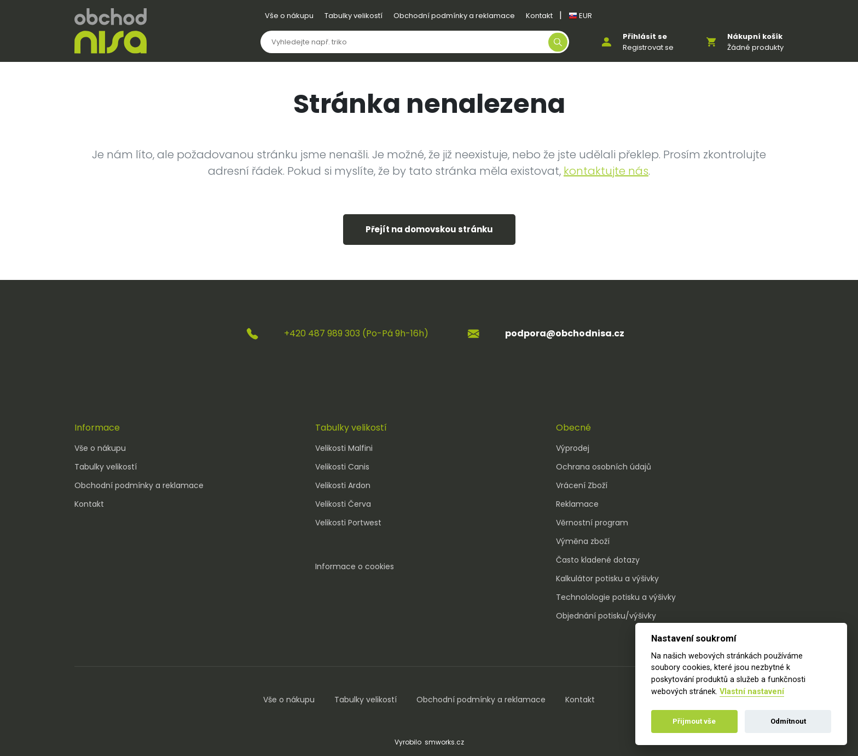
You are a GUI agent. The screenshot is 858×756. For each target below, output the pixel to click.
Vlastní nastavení (752, 691)
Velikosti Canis (342, 466)
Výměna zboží (583, 541)
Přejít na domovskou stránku (429, 229)
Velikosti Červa (343, 504)
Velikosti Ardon (342, 485)
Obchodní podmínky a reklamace (454, 15)
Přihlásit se (645, 36)
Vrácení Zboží (581, 485)
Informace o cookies (354, 566)
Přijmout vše (694, 721)
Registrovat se (648, 47)
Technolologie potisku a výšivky (616, 597)
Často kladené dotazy (598, 559)
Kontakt (539, 15)
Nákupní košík (754, 36)
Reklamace (577, 504)
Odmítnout (788, 721)
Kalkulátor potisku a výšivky (607, 578)
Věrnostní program (592, 522)
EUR (580, 15)
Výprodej (572, 448)
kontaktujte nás (606, 171)
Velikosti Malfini (344, 448)
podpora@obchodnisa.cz (564, 333)
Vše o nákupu (289, 15)
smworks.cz (444, 742)
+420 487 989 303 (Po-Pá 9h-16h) (356, 333)
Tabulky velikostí (353, 15)
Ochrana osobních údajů (603, 466)
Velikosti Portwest (348, 522)
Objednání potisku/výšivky (606, 615)
